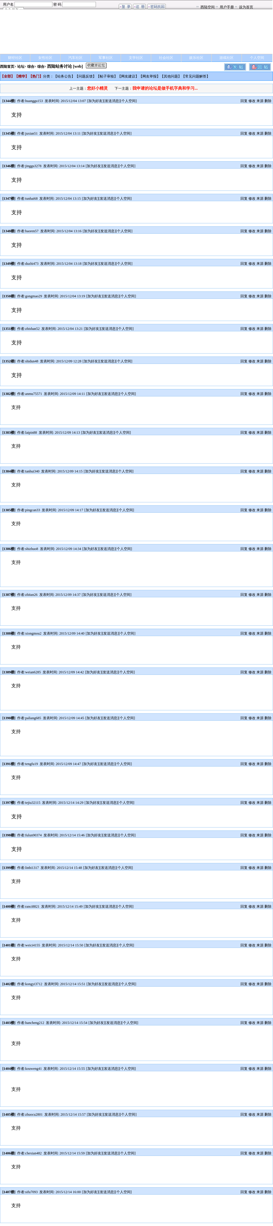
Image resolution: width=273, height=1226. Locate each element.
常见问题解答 (195, 76)
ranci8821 (32, 906)
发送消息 (112, 101)
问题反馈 (85, 76)
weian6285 (33, 672)
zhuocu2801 (34, 1114)
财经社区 (15, 58)
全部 (7, 76)
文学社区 (136, 58)
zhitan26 (31, 595)
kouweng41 (33, 1069)
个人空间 (257, 58)
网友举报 (149, 76)
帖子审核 (107, 76)
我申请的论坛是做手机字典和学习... (165, 88)
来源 (260, 101)
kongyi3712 (33, 984)
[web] (78, 66)
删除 (268, 101)
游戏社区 (226, 58)
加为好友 (95, 101)
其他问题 (171, 76)
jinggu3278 (33, 166)
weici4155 (32, 945)
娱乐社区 (196, 58)
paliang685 (33, 718)
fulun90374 (33, 835)
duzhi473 (31, 264)
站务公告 (64, 76)
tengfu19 (31, 764)
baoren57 (31, 231)
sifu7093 (31, 1192)
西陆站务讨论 (59, 66)
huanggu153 (34, 101)
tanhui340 (32, 471)
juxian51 (31, 133)
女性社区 (45, 58)
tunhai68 (31, 198)
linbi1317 (32, 868)
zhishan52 (32, 329)
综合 (30, 66)
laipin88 (31, 432)
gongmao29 (33, 296)
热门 (35, 76)
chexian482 (33, 1153)
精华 (21, 76)
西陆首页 (7, 66)
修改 (252, 101)
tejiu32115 (32, 803)
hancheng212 (34, 1023)
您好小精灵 (97, 88)
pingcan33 (32, 510)
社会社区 (166, 58)
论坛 (20, 66)
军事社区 (106, 58)
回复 (244, 101)
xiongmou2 (33, 633)
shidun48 (31, 361)
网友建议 (128, 76)
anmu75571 (33, 394)
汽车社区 (75, 58)
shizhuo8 (31, 549)
